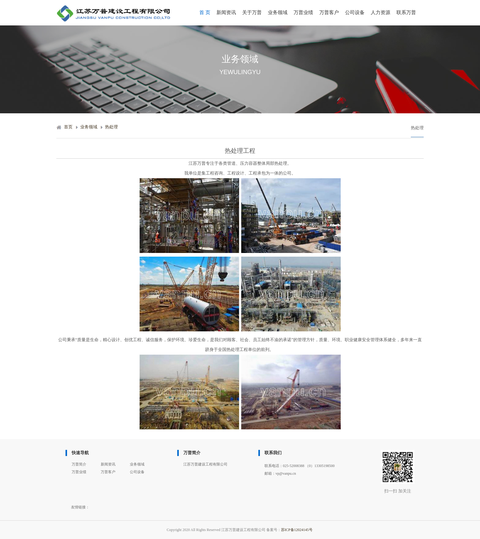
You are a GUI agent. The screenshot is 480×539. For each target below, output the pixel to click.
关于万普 (252, 12)
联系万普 (406, 12)
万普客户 (329, 12)
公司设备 (355, 12)
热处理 (111, 127)
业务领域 (277, 12)
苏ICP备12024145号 (297, 530)
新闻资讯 (226, 12)
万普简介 (79, 464)
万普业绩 (303, 12)
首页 (68, 127)
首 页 (204, 12)
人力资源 (380, 12)
